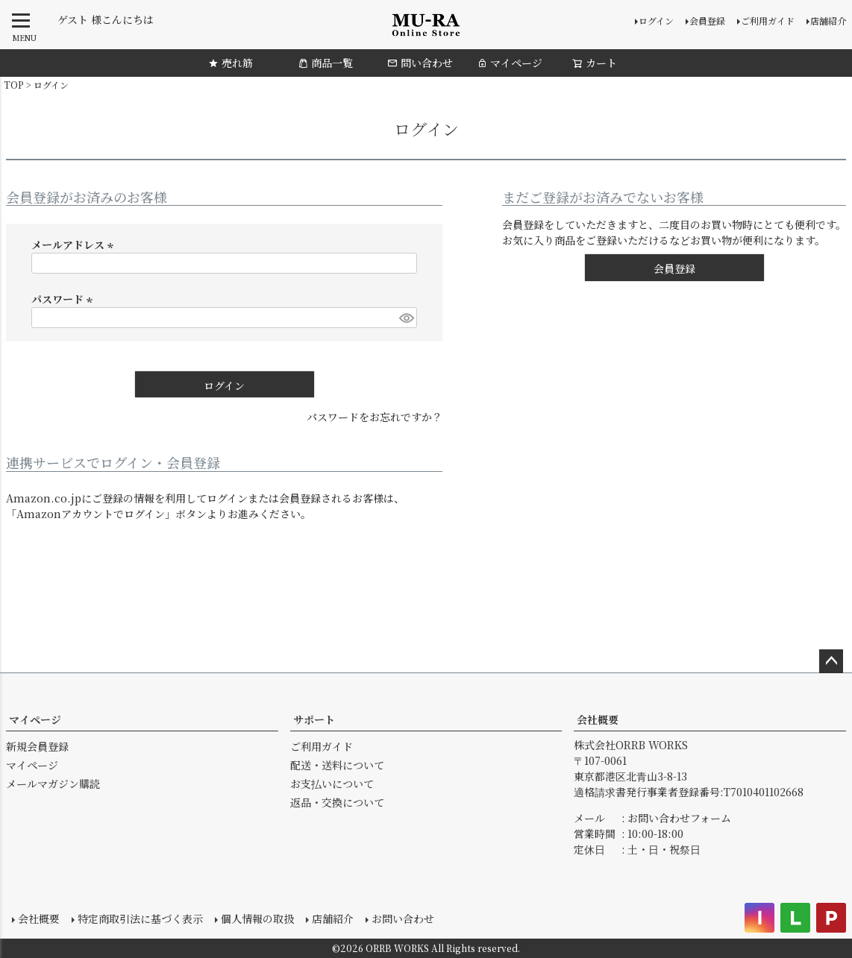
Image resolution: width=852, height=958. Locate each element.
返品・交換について (337, 802)
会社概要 (597, 719)
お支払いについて (332, 783)
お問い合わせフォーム (679, 817)
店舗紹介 (828, 20)
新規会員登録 (37, 746)
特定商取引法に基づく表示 (140, 918)
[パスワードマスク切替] (405, 317)
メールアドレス (74, 244)
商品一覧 (325, 62)
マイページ (509, 62)
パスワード (64, 299)
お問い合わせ (403, 918)
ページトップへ (831, 661)
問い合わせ (420, 62)
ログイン (656, 20)
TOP (14, 84)
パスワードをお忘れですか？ (374, 416)
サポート (314, 719)
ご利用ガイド (768, 20)
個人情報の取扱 (257, 918)
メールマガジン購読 (53, 783)
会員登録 (707, 20)
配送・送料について (337, 764)
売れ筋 (230, 62)
